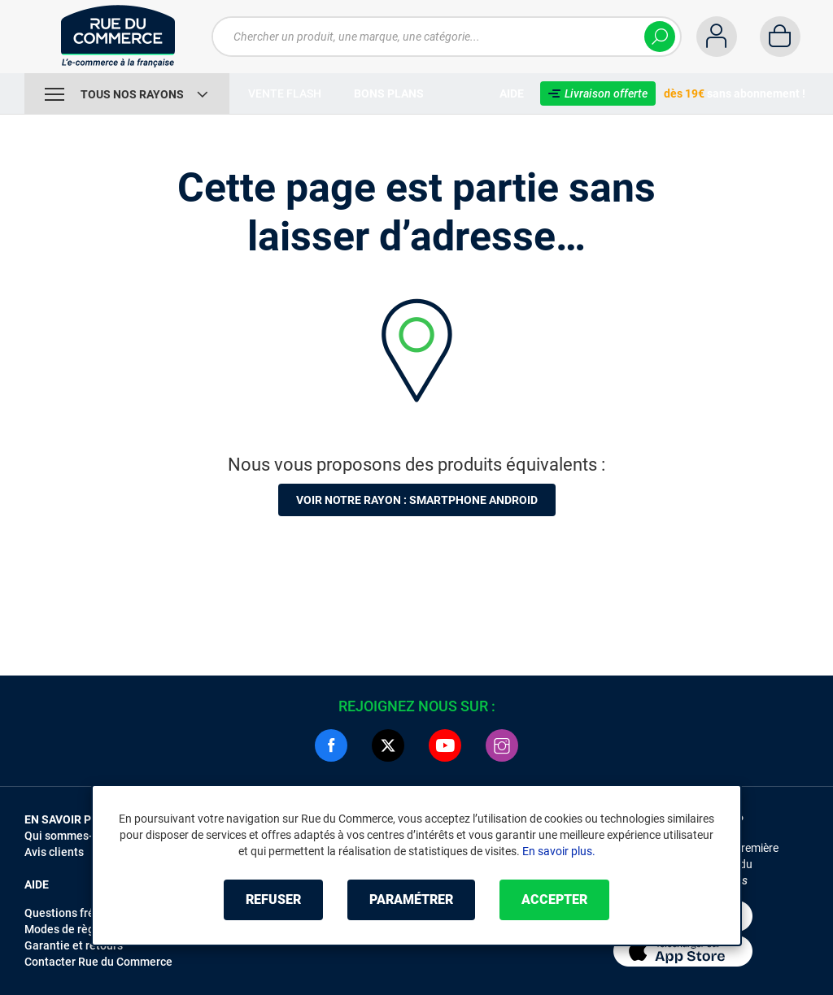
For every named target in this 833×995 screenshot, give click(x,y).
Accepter (554, 899)
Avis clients (54, 851)
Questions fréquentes (80, 912)
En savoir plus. (558, 851)
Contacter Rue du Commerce (98, 961)
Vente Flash (284, 93)
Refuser (273, 899)
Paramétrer (411, 899)
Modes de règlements (80, 929)
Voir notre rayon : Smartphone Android (417, 499)
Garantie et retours (73, 945)
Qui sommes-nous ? (75, 835)
